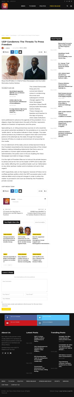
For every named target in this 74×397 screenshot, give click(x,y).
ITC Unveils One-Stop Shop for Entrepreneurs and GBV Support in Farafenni (13, 213)
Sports (57, 381)
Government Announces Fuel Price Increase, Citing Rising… (41, 369)
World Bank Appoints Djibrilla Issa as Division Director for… (16, 92)
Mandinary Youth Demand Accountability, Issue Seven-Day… (65, 56)
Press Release (6, 38)
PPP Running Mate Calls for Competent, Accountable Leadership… (41, 359)
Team (8, 1)
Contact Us (12, 1)
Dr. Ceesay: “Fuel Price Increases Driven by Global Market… (63, 66)
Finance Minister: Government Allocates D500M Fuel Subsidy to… (65, 86)
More (52, 6)
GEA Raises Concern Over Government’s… (65, 355)
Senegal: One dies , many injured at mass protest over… (65, 338)
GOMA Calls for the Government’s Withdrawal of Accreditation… (17, 101)
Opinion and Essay (45, 381)
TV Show (32, 6)
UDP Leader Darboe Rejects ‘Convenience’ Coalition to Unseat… (65, 114)
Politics (43, 6)
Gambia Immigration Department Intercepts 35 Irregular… (65, 124)
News (23, 6)
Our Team (5, 384)
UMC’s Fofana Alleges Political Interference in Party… (39, 339)
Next (9, 265)
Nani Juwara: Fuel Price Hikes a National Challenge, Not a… (64, 104)
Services (3, 1)
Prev (5, 265)
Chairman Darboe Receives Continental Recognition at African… (65, 134)
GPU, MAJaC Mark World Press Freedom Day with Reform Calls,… (64, 76)
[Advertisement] (37, 21)
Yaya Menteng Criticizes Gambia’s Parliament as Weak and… (65, 364)
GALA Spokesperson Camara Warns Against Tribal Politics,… (40, 349)
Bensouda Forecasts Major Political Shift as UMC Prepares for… (65, 46)
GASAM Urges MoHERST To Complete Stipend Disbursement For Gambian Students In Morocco (36, 213)
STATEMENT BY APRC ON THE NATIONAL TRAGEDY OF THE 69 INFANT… (65, 347)
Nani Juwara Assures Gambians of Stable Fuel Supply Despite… (65, 94)
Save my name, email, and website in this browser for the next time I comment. (22, 304)
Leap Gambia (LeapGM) (65, 391)
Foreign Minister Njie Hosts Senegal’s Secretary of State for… (18, 110)
